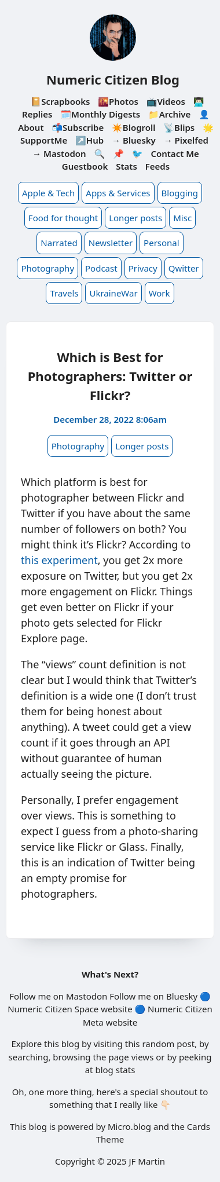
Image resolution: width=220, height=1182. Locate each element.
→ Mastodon (59, 153)
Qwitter (183, 268)
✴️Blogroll (133, 127)
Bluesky (181, 996)
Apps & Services (118, 193)
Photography (47, 268)
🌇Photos (118, 101)
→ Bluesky (134, 140)
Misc (182, 218)
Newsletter (111, 242)
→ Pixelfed (186, 140)
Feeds (157, 166)
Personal (161, 242)
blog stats (115, 1069)
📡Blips (179, 127)
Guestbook (85, 166)
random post (168, 1043)
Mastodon (86, 996)
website (116, 1009)
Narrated (59, 242)
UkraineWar (113, 293)
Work (159, 293)
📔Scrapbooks (60, 101)
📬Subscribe (78, 127)
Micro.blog (129, 1126)
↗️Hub (89, 140)
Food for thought (63, 218)
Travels (64, 293)
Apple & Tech (48, 193)
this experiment (59, 560)
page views (130, 1057)
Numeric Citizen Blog (112, 79)
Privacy (143, 268)
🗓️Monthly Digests (100, 114)
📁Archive (169, 114)
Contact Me (175, 153)
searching (29, 1057)
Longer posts (135, 218)
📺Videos (165, 101)
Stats (126, 166)
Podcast (101, 268)
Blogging (180, 193)
